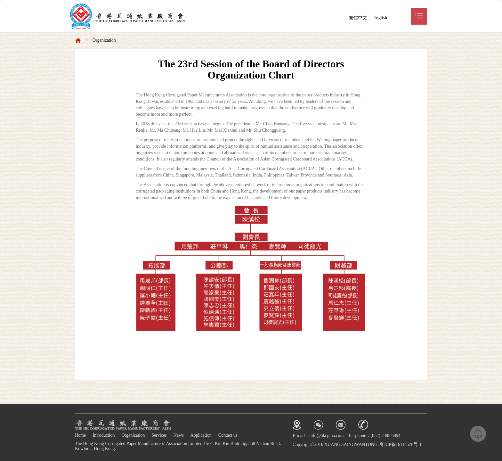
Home (80, 435)
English (380, 17)
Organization (104, 40)
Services (158, 435)
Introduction (104, 435)
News (179, 435)
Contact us (228, 435)
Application (201, 435)
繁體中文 (358, 17)
